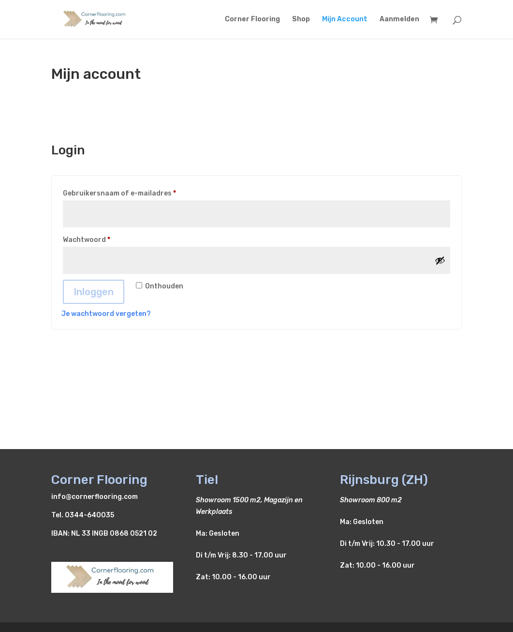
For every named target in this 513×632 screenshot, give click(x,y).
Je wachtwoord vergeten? (106, 314)
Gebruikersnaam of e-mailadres (131, 192)
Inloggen (93, 292)
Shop (301, 19)
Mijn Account (344, 19)
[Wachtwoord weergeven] (440, 260)
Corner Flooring (252, 19)
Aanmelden (399, 19)
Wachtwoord (98, 238)
